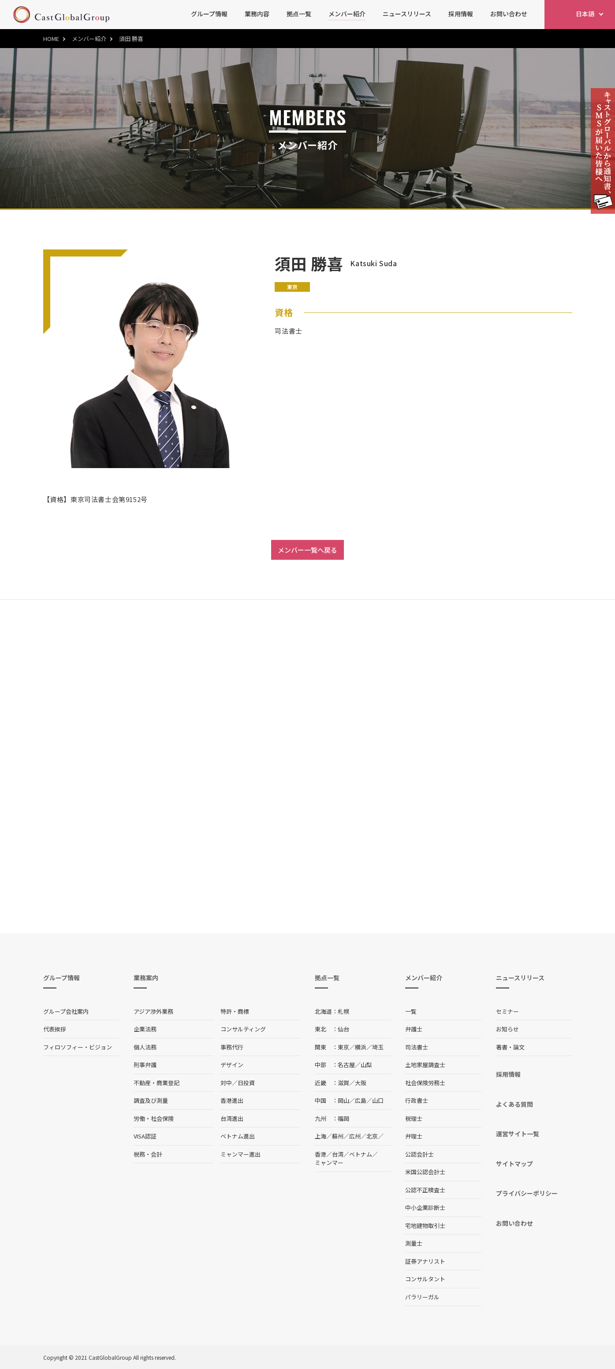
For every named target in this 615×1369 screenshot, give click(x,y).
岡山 (343, 1100)
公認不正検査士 (425, 1190)
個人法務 (145, 1047)
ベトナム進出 (237, 1136)
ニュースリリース (407, 13)
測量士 (413, 1243)
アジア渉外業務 (153, 1011)
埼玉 (378, 1047)
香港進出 (231, 1100)
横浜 (360, 1047)
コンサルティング (243, 1029)
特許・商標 (234, 1011)
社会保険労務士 (425, 1083)
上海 (320, 1136)
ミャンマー (329, 1162)
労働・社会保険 (154, 1118)
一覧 (411, 1011)
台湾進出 (231, 1118)
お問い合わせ (508, 13)
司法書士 (416, 1047)
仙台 (343, 1029)
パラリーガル (422, 1297)
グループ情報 (209, 13)
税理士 (413, 1118)
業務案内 (146, 977)
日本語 (585, 13)
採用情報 (460, 13)
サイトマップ (514, 1163)
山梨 (366, 1064)
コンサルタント (425, 1279)
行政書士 (416, 1100)
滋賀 (343, 1083)
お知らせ (507, 1029)
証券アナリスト (425, 1261)
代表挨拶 (54, 1029)
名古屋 (346, 1064)
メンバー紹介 (346, 13)
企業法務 (145, 1029)
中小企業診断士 (425, 1207)
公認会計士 (419, 1154)
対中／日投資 (237, 1083)
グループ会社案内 (66, 1011)
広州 (355, 1136)
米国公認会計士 (425, 1172)
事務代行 (231, 1047)
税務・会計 (148, 1154)
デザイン (231, 1064)
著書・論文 (510, 1047)
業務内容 (257, 13)
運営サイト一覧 (517, 1133)
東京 (343, 1047)
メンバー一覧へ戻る (307, 549)
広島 (360, 1100)
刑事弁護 (145, 1064)
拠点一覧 (299, 13)
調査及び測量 (151, 1100)
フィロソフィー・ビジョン (77, 1047)
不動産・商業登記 (156, 1083)
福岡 (343, 1118)
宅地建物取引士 (425, 1225)
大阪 (360, 1083)
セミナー (507, 1011)
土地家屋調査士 (425, 1064)
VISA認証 (145, 1136)
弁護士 (413, 1029)
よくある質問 (514, 1104)
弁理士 (413, 1136)
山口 (378, 1100)
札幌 (343, 1011)
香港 (320, 1154)
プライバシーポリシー (527, 1193)
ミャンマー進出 (240, 1154)
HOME (51, 38)
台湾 (337, 1154)
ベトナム (360, 1154)
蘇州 (337, 1136)
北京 (372, 1136)
